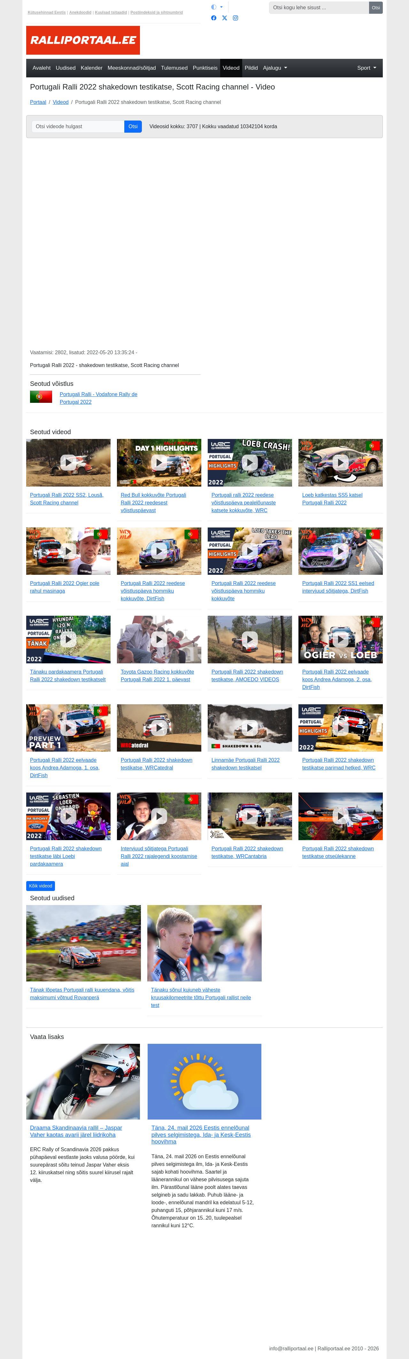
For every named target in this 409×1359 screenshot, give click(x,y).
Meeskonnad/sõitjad (132, 68)
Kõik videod (40, 885)
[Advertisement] (265, 40)
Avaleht (41, 68)
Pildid (251, 68)
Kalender (92, 68)
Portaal (38, 102)
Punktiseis (205, 68)
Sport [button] (364, 68)
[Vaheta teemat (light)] (217, 7)
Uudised (65, 68)
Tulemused (174, 68)
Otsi (376, 7)
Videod (231, 68)
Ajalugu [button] (272, 68)
